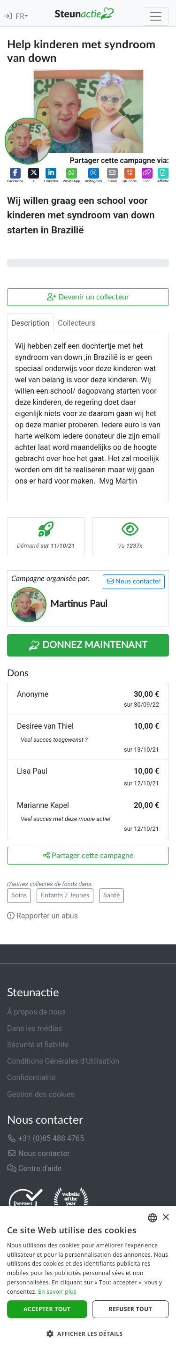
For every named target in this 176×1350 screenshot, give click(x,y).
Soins (19, 895)
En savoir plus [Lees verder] (57, 1292)
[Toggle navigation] (156, 16)
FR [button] (19, 16)
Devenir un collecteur (88, 297)
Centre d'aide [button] (34, 1168)
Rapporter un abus (42, 915)
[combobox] (152, 1218)
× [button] (165, 1217)
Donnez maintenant (88, 645)
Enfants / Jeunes (65, 895)
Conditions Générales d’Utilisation (63, 1061)
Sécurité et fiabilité (38, 1044)
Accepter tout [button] (46, 1309)
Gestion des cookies (41, 1094)
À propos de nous (36, 1011)
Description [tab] (30, 323)
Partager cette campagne (88, 855)
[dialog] (88, 1278)
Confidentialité (31, 1077)
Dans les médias (34, 1028)
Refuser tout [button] (130, 1309)
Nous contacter (134, 581)
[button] (15, 176)
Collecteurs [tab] (76, 323)
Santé (111, 895)
